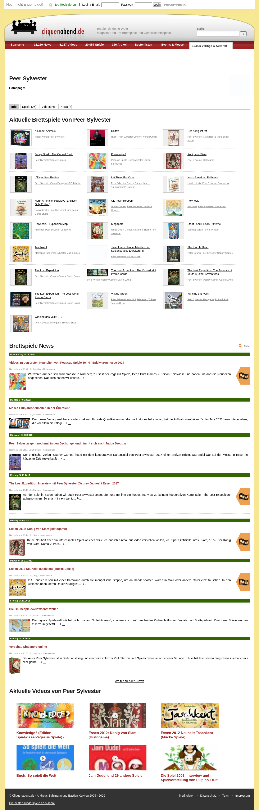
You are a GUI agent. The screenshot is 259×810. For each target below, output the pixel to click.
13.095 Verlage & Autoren (209, 46)
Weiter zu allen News (129, 681)
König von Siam (184, 155)
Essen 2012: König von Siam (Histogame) (38, 529)
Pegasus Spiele (119, 160)
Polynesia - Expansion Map (39, 225)
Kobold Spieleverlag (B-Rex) (141, 299)
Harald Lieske (194, 183)
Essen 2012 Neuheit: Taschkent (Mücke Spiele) (41, 568)
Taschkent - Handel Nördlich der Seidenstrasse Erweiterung (118, 250)
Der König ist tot (185, 132)
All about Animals (33, 132)
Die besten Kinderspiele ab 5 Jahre (32, 803)
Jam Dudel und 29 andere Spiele (115, 776)
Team (226, 795)
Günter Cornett (118, 206)
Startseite (17, 44)
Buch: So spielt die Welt (36, 776)
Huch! (114, 136)
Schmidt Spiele (195, 229)
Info (14, 106)
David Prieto (220, 206)
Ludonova (66, 229)
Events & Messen (173, 44)
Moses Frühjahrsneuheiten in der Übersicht (39, 408)
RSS (246, 346)
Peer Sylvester (57, 136)
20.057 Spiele (94, 44)
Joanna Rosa (118, 303)
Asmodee (192, 206)
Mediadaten (186, 795)
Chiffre (103, 132)
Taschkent (28, 248)
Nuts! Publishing (72, 183)
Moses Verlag (42, 136)
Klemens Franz (42, 253)
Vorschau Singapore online (28, 646)
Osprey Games (58, 160)
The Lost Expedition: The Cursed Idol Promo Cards (121, 273)
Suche (200, 28)
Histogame (208, 160)
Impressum (242, 795)
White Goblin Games (121, 229)
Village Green (107, 294)
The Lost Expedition (34, 271)
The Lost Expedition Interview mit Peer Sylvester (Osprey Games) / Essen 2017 (64, 483)
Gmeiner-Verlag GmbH (145, 136)
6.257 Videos (68, 44)
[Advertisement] (129, 62)
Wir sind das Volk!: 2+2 (36, 318)
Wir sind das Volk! (186, 294)
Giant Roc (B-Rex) (212, 136)
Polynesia (181, 201)
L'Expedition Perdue (34, 178)
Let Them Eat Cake (111, 178)
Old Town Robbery (110, 201)
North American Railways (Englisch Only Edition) (43, 203)
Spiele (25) (29, 106)
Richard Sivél (221, 299)
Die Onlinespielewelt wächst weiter (33, 609)
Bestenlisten (143, 44)
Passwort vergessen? (175, 5)
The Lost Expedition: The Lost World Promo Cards (44, 296)
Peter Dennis (194, 253)
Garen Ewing (57, 183)
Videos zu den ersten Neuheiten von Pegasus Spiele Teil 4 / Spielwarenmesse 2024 (66, 362)
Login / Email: (91, 4)
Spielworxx (223, 183)
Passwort (127, 4)
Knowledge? (106, 155)
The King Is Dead (185, 248)
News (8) (66, 106)
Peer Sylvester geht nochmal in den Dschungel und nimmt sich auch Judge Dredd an (68, 443)
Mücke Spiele (73, 253)
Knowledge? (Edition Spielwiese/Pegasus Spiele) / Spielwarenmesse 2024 (40, 735)
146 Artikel (119, 44)
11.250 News (42, 44)
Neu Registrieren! (65, 4)
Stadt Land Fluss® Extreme (192, 225)
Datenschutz (208, 795)
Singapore (105, 225)
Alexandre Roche (142, 229)
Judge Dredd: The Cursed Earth (41, 155)
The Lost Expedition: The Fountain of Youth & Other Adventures (197, 273)
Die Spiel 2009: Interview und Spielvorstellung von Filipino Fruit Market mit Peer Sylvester (189, 778)
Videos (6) (48, 106)
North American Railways (190, 178)
